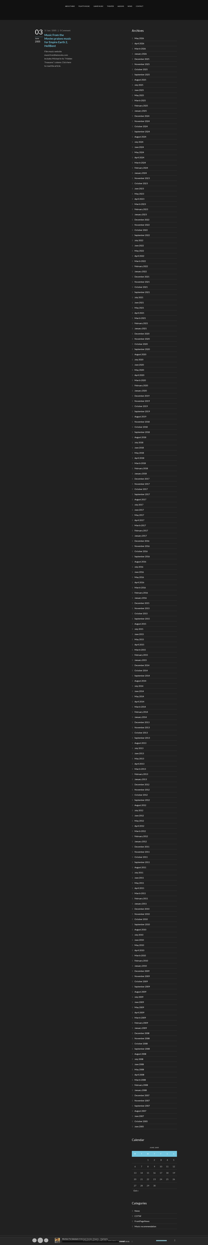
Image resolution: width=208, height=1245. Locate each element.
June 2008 (139, 1064)
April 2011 (139, 888)
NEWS (130, 6)
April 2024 (139, 157)
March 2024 (140, 162)
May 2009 (139, 1007)
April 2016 (139, 582)
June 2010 (139, 940)
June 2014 (139, 691)
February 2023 (141, 209)
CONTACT (139, 6)
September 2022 (142, 235)
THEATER (110, 6)
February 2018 (141, 468)
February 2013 (141, 774)
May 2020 (139, 370)
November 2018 (142, 421)
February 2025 (141, 105)
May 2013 (139, 758)
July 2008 (139, 1059)
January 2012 (141, 841)
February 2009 (141, 1023)
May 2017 (139, 515)
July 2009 (139, 997)
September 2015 (142, 618)
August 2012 (140, 805)
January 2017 (141, 535)
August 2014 (140, 681)
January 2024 (141, 173)
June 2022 (139, 245)
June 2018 (139, 447)
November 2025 (142, 64)
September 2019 (142, 411)
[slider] (90, 1241)
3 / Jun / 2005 (50, 30)
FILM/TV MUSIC (84, 6)
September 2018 (142, 432)
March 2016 (140, 587)
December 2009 (142, 971)
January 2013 (141, 779)
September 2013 (142, 738)
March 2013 (140, 769)
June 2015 (139, 634)
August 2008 (140, 1054)
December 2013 (142, 722)
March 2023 (140, 204)
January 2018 (141, 473)
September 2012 (142, 800)
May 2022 (139, 250)
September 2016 (142, 556)
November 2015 (142, 608)
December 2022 (142, 219)
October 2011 (141, 857)
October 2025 (141, 69)
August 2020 (140, 354)
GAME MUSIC (98, 6)
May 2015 (139, 639)
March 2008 (140, 1080)
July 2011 (139, 872)
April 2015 (139, 644)
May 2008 (139, 1069)
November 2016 (142, 546)
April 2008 (139, 1074)
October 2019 (141, 406)
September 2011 (142, 862)
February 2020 (141, 385)
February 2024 (141, 167)
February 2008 (141, 1085)
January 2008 (141, 1090)
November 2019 (142, 401)
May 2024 (139, 152)
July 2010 (139, 934)
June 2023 (139, 188)
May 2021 (139, 307)
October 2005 (141, 1121)
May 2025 (139, 95)
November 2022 (142, 224)
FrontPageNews (142, 1221)
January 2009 (141, 1028)
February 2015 (141, 655)
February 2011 (141, 898)
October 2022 (141, 230)
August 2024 (140, 136)
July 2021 (139, 297)
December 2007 (142, 1095)
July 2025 (139, 85)
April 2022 (139, 256)
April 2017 (139, 520)
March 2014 (140, 706)
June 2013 (139, 753)
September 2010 (142, 924)
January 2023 (141, 214)
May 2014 (139, 696)
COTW (138, 1216)
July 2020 (139, 359)
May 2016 (139, 577)
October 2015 (141, 613)
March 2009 (140, 1017)
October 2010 (141, 919)
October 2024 (141, 126)
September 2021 (142, 292)
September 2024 (142, 131)
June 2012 (139, 815)
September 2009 (142, 986)
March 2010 (140, 955)
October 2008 (141, 1043)
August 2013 (140, 743)
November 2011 (142, 852)
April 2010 (139, 950)
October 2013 (141, 732)
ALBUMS (121, 6)
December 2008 (142, 1033)
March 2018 (140, 463)
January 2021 (141, 328)
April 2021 (139, 313)
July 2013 (139, 748)
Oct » (135, 1190)
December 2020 (142, 333)
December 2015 (142, 603)
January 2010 (141, 966)
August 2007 (140, 1111)
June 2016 (139, 572)
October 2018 (141, 427)
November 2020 (142, 338)
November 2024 (142, 121)
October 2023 (141, 183)
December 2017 (142, 478)
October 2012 (141, 795)
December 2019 (142, 395)
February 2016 (141, 592)
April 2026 (139, 43)
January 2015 (141, 660)
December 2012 (142, 784)
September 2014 (142, 675)
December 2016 (142, 541)
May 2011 (139, 883)
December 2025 (142, 59)
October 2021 (141, 287)
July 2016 (139, 566)
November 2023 (142, 178)
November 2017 (142, 484)
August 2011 (140, 867)
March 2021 (140, 318)
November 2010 (142, 914)
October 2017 (141, 489)
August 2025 (140, 79)
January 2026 (141, 53)
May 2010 (139, 945)
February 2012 (141, 836)
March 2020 (140, 380)
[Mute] (154, 1240)
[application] (104, 1240)
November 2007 (142, 1100)
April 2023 (139, 199)
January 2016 (141, 598)
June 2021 (139, 302)
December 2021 (142, 276)
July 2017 (139, 504)
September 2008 (142, 1048)
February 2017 (141, 530)
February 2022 (141, 266)
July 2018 (139, 442)
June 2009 (139, 1002)
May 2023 (139, 193)
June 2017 (139, 509)
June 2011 (139, 877)
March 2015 (140, 649)
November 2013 (142, 727)
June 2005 (139, 1126)
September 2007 (142, 1105)
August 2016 (140, 561)
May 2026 (139, 38)
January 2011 (141, 903)
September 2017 (142, 494)
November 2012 (142, 789)
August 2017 (140, 499)
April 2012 (139, 826)
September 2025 (142, 74)
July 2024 (139, 142)
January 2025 (141, 110)
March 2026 (140, 48)
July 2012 (139, 810)
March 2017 (140, 525)
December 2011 (142, 846)
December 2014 (142, 665)
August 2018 (140, 437)
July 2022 (139, 240)
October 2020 (141, 344)
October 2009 (141, 981)
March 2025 (140, 100)
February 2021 (141, 323)
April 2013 (139, 763)
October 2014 (141, 670)
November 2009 (142, 976)
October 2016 (141, 551)
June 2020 (139, 364)
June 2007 (139, 1116)
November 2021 (142, 281)
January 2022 (141, 271)
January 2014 (141, 717)
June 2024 (139, 147)
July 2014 (139, 686)
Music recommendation (145, 1226)
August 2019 (140, 416)
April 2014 (139, 701)
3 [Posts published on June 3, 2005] (160, 1160)
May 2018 (139, 452)
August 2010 (140, 929)
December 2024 (142, 116)
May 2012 (139, 820)
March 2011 (140, 893)
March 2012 (140, 831)
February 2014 (141, 712)
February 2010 (141, 960)
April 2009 (139, 1012)
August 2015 (140, 623)
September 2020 (142, 349)
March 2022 (140, 261)
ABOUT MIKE (70, 6)
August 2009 (140, 991)
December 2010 (142, 909)
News (137, 1211)
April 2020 (139, 375)
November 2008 (142, 1038)
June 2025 (139, 90)
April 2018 (139, 458)
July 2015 (139, 629)
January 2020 (141, 390)
